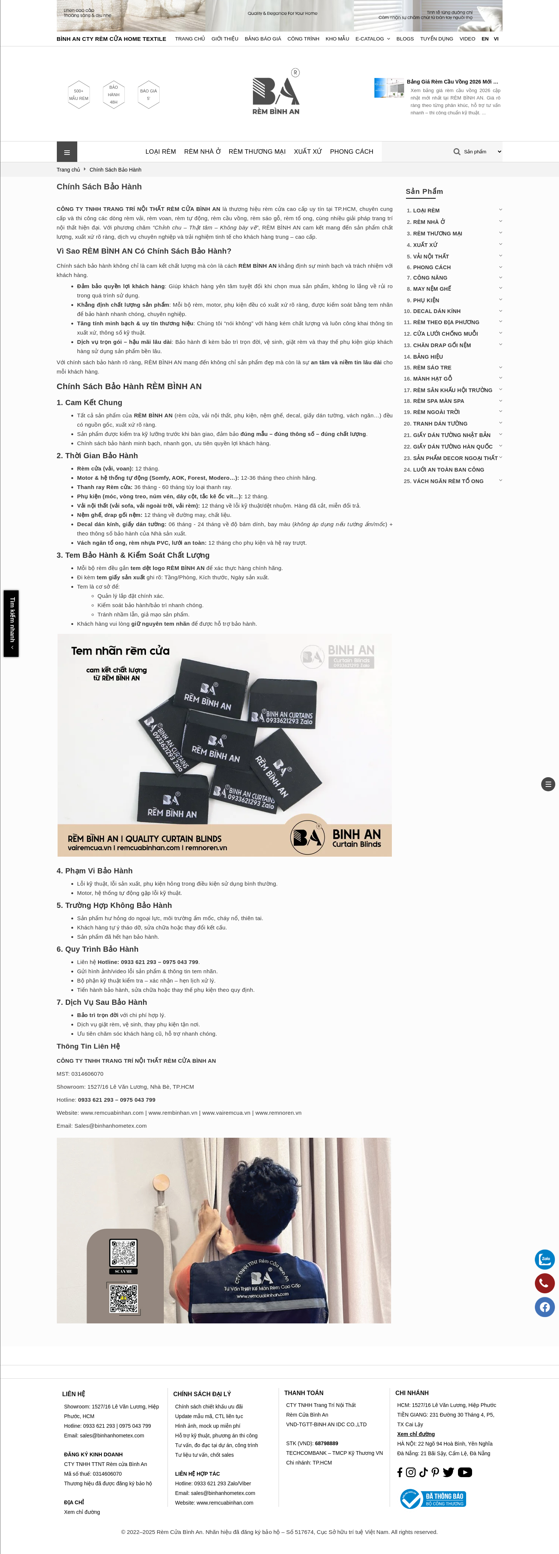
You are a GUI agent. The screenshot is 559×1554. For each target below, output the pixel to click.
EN (485, 39)
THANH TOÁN (304, 1393)
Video (467, 39)
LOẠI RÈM (161, 151)
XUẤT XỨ (308, 151)
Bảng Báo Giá (263, 39)
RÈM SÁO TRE (432, 368)
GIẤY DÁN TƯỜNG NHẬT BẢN (452, 435)
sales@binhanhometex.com (223, 1493)
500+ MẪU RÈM (78, 95)
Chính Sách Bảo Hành (99, 186)
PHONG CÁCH (352, 151)
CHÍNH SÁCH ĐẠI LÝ (202, 1394)
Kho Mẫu (337, 39)
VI (496, 39)
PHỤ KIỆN (426, 300)
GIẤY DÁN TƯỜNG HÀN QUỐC (453, 447)
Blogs (405, 39)
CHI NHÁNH (412, 1393)
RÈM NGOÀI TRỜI (436, 412)
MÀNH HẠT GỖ (432, 379)
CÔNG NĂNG (430, 278)
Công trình (303, 39)
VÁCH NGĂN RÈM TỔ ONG (448, 481)
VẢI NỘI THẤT (431, 257)
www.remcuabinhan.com (112, 1113)
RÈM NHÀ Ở (202, 151)
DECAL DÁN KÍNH (437, 311)
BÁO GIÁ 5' (148, 95)
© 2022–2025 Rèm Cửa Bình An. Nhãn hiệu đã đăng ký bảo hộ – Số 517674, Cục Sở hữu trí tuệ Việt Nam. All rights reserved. (279, 1532)
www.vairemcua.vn (226, 1113)
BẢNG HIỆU (428, 357)
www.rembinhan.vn (173, 1113)
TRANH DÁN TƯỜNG (440, 424)
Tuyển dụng (436, 39)
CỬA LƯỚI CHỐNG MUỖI (445, 334)
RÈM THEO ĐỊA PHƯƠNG (446, 322)
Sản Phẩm (424, 191)
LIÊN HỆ (73, 1394)
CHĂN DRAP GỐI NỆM (442, 345)
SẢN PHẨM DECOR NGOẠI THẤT (455, 458)
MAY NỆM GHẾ (432, 289)
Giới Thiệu (225, 39)
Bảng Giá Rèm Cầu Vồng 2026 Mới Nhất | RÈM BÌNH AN (454, 82)
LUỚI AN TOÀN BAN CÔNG (449, 470)
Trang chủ (190, 39)
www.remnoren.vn (279, 1113)
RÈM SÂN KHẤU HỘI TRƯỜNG (453, 390)
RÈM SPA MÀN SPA (439, 401)
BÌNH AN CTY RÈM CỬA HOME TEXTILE (111, 39)
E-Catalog (369, 39)
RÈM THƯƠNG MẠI (257, 151)
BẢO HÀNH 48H (113, 94)
